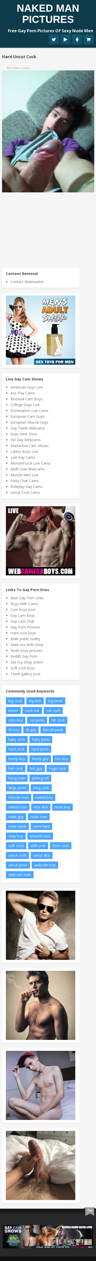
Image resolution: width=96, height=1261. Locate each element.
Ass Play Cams (22, 393)
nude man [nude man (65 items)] (38, 816)
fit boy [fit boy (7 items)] (13, 729)
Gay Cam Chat (22, 621)
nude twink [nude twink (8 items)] (17, 826)
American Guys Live (26, 387)
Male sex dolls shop (26, 644)
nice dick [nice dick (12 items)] (41, 807)
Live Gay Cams (22, 457)
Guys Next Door (23, 434)
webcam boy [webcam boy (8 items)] (45, 865)
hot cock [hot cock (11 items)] (15, 768)
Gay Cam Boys (22, 615)
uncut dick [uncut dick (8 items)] (41, 855)
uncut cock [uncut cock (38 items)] (17, 855)
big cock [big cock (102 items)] (15, 700)
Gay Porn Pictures (25, 627)
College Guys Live (25, 404)
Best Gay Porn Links (27, 597)
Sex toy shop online (26, 662)
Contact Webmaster (27, 281)
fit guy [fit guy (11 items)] (31, 729)
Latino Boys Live (24, 451)
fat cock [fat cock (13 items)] (58, 720)
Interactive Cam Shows (29, 445)
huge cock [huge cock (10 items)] (57, 768)
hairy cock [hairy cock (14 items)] (16, 739)
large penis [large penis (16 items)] (17, 787)
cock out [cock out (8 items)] (32, 710)
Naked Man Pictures (48, 14)
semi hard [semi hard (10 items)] (41, 826)
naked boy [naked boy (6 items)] (44, 797)
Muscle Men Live (24, 474)
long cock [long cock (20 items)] (41, 787)
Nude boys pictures (26, 650)
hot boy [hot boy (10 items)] (61, 758)
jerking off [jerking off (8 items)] (40, 778)
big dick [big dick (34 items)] (35, 700)
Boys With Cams (24, 603)
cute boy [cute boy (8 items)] (15, 720)
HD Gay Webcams (25, 439)
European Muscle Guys (29, 422)
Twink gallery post (25, 673)
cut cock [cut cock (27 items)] (53, 710)
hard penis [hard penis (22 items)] (40, 749)
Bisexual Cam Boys (26, 398)
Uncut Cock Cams (25, 492)
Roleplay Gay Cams (26, 486)
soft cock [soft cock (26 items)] (16, 845)
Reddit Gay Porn (23, 656)
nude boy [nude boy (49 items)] (62, 807)
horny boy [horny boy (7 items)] (16, 758)
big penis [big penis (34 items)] (55, 700)
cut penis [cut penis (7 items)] (37, 720)
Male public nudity (25, 638)
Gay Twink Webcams (27, 428)
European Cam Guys (27, 416)
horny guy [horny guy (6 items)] (40, 758)
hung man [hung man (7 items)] (16, 778)
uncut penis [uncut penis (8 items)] (17, 865)
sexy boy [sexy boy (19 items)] (15, 836)
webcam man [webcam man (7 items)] (19, 874)
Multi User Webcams (27, 469)
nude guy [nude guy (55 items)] (16, 816)
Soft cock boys (22, 668)
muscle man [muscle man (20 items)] (18, 797)
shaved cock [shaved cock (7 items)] (40, 836)
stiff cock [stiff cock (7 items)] (38, 845)
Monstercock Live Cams (30, 463)
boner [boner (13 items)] (13, 710)
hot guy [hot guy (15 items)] (36, 768)
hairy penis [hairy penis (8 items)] (41, 739)
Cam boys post (23, 609)
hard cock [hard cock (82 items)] (16, 749)
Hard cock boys (23, 632)
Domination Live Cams (29, 410)
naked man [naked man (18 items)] (17, 807)
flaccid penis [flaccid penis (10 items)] (53, 729)
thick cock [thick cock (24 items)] (60, 845)
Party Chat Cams (24, 480)
